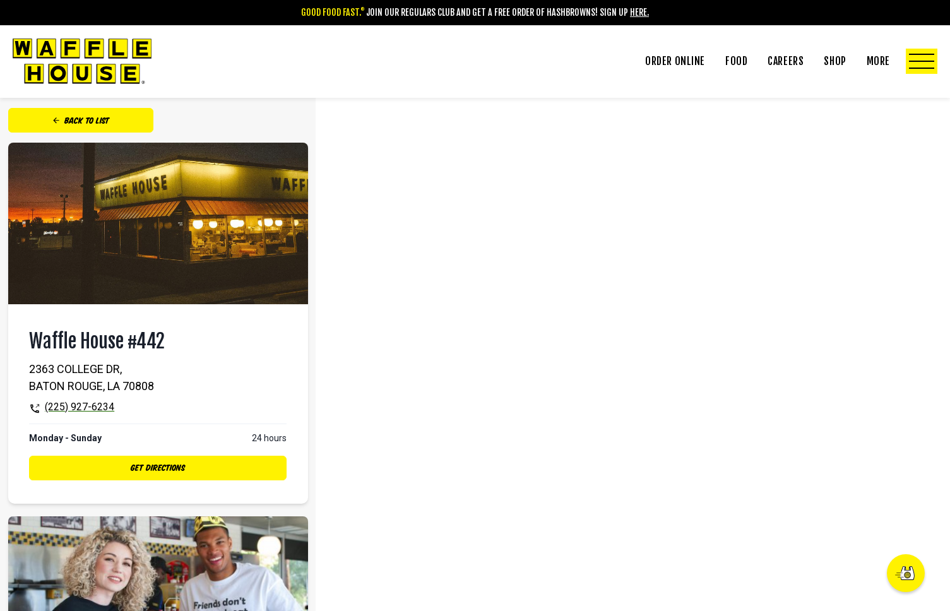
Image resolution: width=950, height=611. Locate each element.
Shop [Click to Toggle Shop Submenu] (835, 61)
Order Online (675, 61)
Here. (639, 12)
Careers (786, 61)
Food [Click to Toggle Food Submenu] (736, 61)
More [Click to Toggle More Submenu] (902, 61)
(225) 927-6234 (79, 407)
